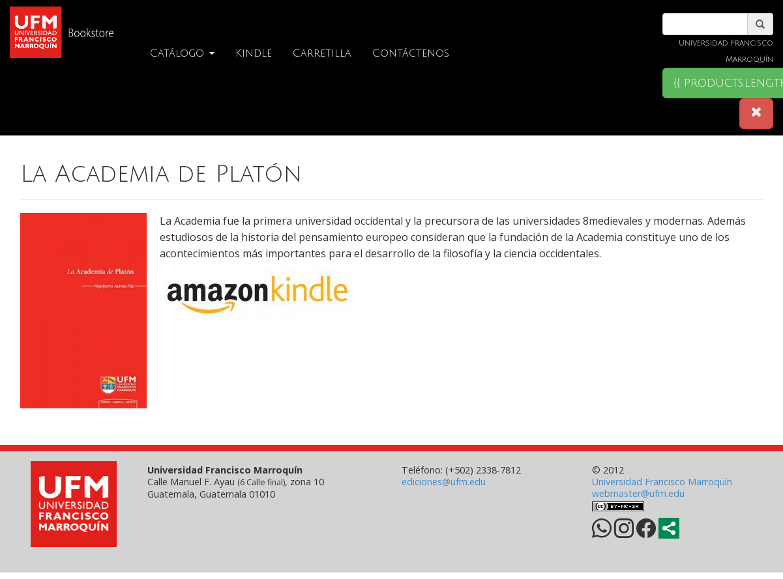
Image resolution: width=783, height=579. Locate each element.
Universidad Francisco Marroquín (662, 481)
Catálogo (182, 53)
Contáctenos (410, 53)
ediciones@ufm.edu (444, 481)
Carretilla (322, 53)
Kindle (253, 53)
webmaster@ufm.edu (638, 493)
